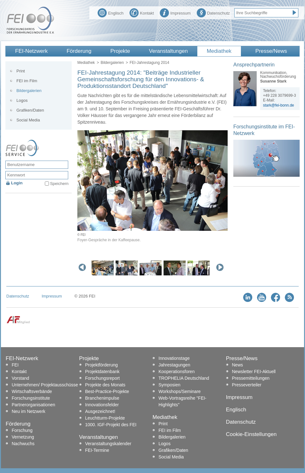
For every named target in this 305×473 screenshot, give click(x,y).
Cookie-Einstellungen (251, 434)
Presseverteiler (246, 384)
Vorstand (20, 378)
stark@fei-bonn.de (278, 105)
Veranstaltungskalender (108, 443)
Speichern (59, 183)
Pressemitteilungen (251, 378)
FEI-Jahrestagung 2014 (149, 62)
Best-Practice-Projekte (107, 391)
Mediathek (219, 51)
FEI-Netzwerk (31, 51)
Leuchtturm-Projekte (105, 418)
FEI (15, 364)
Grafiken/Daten (30, 110)
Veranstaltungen (168, 51)
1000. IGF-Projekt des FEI (111, 424)
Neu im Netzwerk (28, 411)
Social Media (28, 120)
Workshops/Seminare (179, 391)
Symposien (169, 384)
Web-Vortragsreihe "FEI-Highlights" (182, 401)
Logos (21, 100)
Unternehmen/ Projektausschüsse (45, 384)
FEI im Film (26, 80)
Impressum (175, 12)
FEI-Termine (97, 450)
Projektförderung (101, 364)
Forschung (22, 430)
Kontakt (141, 12)
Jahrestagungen (174, 364)
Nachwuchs (23, 443)
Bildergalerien (112, 62)
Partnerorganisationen (33, 404)
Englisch (110, 12)
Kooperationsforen (176, 371)
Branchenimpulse (102, 398)
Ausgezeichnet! (100, 411)
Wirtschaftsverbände (32, 391)
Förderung (79, 51)
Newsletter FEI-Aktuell (254, 371)
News (237, 364)
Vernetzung (23, 436)
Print (20, 71)
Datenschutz (213, 12)
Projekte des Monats (105, 384)
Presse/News (271, 51)
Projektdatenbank (102, 371)
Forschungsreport (102, 378)
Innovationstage (174, 358)
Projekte (120, 51)
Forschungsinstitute (31, 398)
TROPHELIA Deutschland (183, 378)
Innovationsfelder (102, 404)
